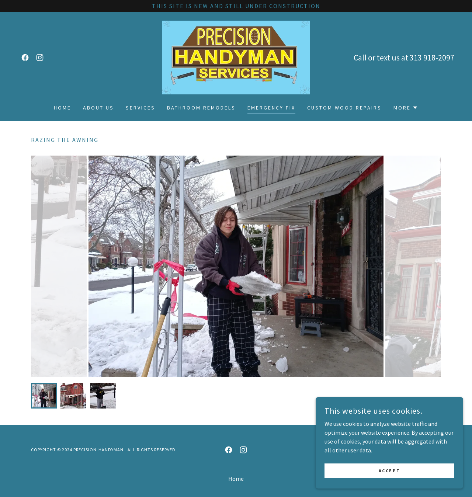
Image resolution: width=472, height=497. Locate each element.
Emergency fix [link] (271, 107)
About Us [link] (98, 107)
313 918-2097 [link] (432, 57)
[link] (25, 57)
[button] (405, 107)
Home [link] (62, 107)
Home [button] (236, 478)
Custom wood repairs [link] (344, 107)
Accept (389, 486)
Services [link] (140, 107)
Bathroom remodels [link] (201, 107)
